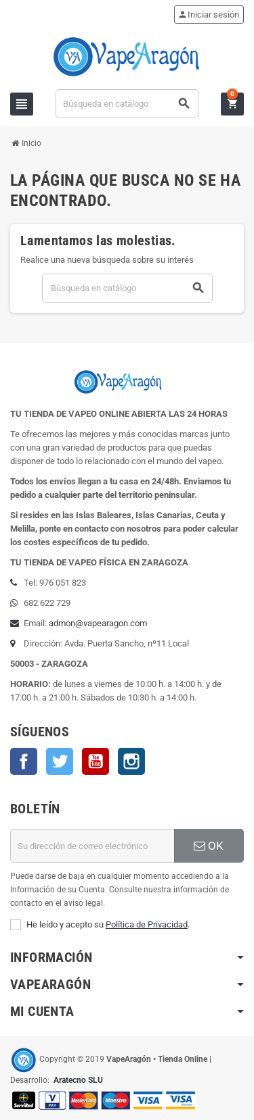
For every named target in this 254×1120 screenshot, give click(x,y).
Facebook (23, 761)
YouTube (95, 761)
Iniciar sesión (208, 14)
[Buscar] (127, 103)
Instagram (131, 761)
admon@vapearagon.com (98, 623)
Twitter (59, 761)
